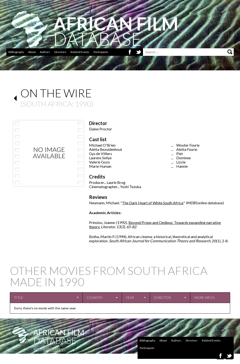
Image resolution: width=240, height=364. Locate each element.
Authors (45, 52)
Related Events (80, 52)
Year (130, 298)
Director (162, 298)
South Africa (47, 103)
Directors (60, 52)
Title (18, 298)
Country (95, 298)
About (32, 52)
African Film (58, 332)
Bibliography (16, 52)
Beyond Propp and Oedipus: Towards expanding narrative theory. (155, 224)
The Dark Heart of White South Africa (152, 203)
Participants (101, 52)
